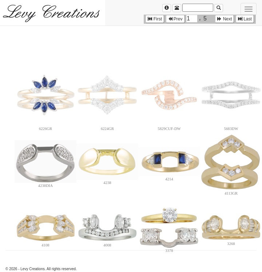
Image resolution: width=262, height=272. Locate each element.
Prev (175, 19)
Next (224, 19)
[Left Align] (166, 8)
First (155, 19)
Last (245, 19)
